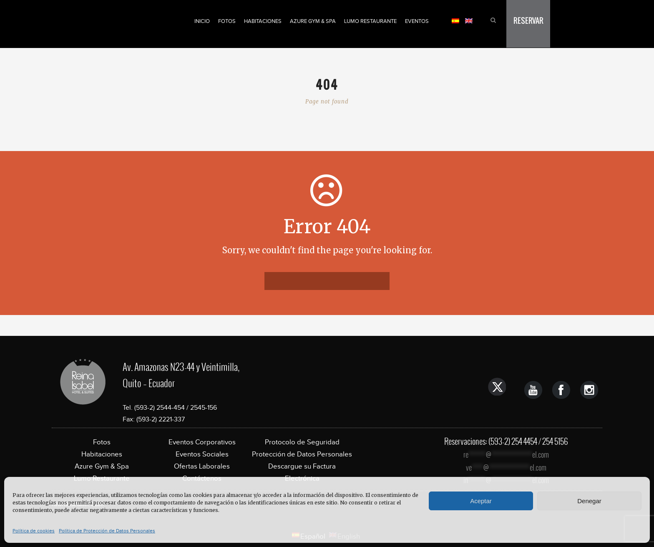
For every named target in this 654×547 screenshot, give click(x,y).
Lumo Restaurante (370, 21)
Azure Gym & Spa (313, 21)
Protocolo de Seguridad (302, 442)
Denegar (589, 500)
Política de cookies (34, 531)
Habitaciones (263, 21)
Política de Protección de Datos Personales (107, 531)
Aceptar (481, 500)
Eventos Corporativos (202, 442)
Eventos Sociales (202, 454)
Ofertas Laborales (202, 466)
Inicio (202, 21)
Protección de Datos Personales (302, 454)
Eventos (417, 21)
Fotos (227, 21)
